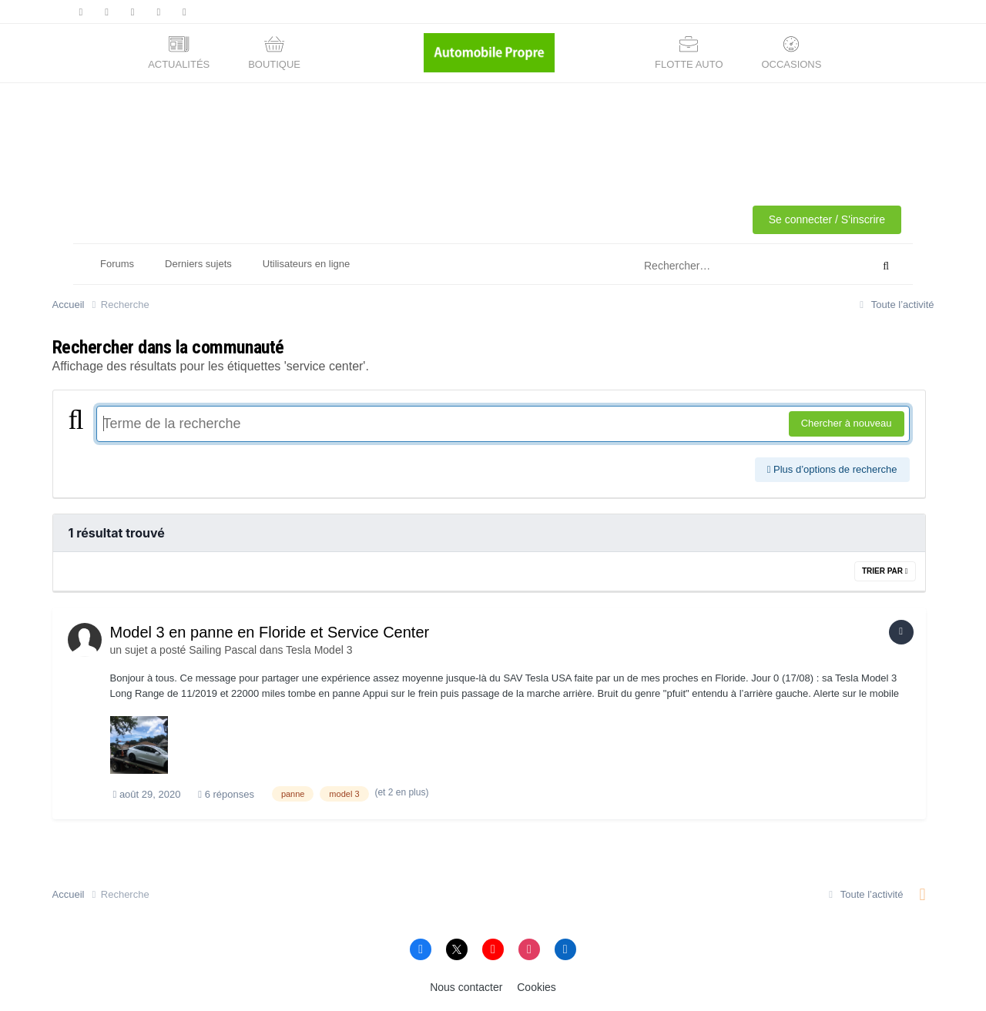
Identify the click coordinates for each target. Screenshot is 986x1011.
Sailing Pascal (223, 650)
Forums (117, 263)
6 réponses (226, 794)
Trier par (885, 571)
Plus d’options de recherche (832, 469)
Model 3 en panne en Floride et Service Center (270, 632)
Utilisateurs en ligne (306, 263)
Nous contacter (466, 987)
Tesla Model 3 (319, 650)
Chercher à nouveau (846, 423)
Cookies (536, 987)
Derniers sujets (198, 263)
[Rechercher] (736, 266)
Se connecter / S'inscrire (827, 219)
